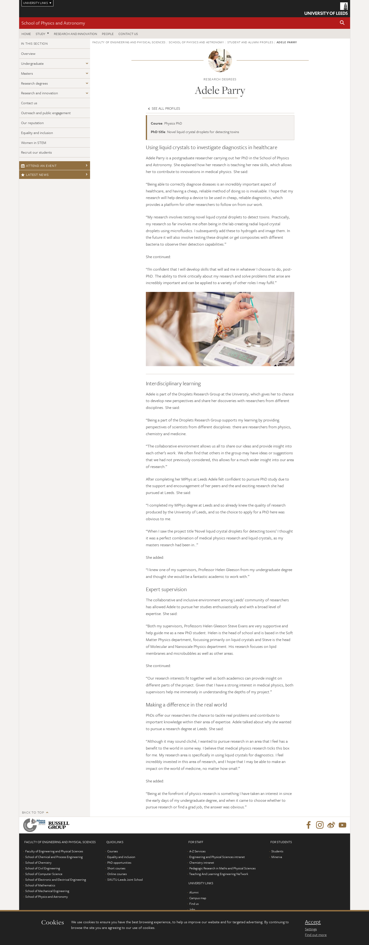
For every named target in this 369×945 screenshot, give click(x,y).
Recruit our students (36, 152)
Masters (27, 73)
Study (40, 33)
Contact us (128, 33)
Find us (194, 903)
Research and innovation (39, 92)
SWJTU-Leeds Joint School (125, 879)
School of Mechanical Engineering (47, 891)
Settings (311, 929)
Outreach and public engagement (46, 112)
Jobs (192, 909)
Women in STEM (33, 142)
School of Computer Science (43, 873)
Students (277, 851)
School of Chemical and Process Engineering (54, 856)
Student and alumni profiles (250, 42)
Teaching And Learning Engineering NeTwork (218, 873)
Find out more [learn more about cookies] (316, 934)
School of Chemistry (38, 862)
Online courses (117, 873)
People (108, 33)
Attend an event (39, 165)
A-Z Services (197, 851)
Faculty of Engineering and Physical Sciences (129, 42)
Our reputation (32, 122)
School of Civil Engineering (42, 868)
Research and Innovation (75, 33)
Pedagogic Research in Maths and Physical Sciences (222, 868)
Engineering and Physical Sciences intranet (217, 856)
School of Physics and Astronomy (53, 23)
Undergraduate (32, 63)
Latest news (35, 174)
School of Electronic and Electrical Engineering (55, 879)
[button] (342, 23)
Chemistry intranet (201, 862)
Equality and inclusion (37, 132)
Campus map (197, 898)
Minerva (276, 856)
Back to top (33, 812)
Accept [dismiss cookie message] (313, 922)
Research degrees (34, 83)
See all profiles (163, 108)
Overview (28, 53)
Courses (112, 851)
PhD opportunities (119, 862)
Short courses (116, 868)
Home (26, 33)
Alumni (194, 892)
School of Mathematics (40, 885)
